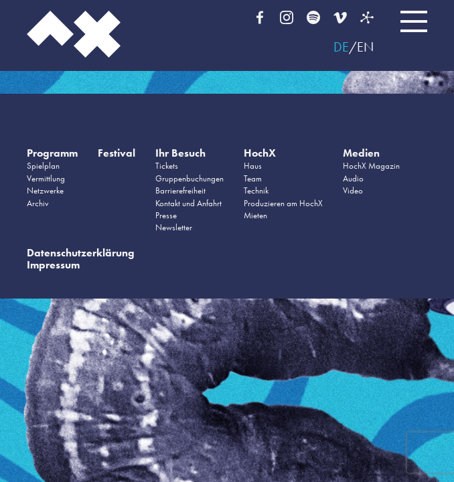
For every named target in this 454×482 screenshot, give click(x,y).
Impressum (53, 265)
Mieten (255, 215)
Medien (361, 153)
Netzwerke (45, 190)
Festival (116, 153)
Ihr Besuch (180, 153)
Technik (256, 190)
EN (365, 47)
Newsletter (173, 227)
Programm (52, 153)
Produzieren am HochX (283, 203)
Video (353, 190)
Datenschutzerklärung (81, 253)
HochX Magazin (371, 165)
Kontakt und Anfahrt (188, 203)
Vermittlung (46, 178)
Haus (253, 165)
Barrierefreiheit (180, 190)
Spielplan (43, 165)
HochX (260, 153)
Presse (166, 215)
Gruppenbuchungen (189, 178)
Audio (353, 178)
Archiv (38, 203)
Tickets (166, 165)
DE (341, 47)
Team (253, 178)
